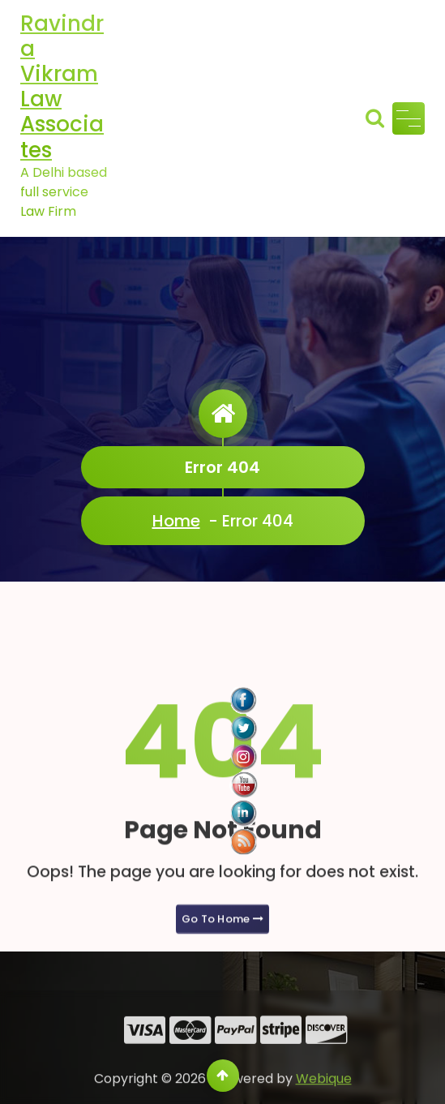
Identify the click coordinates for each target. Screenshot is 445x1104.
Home (176, 520)
